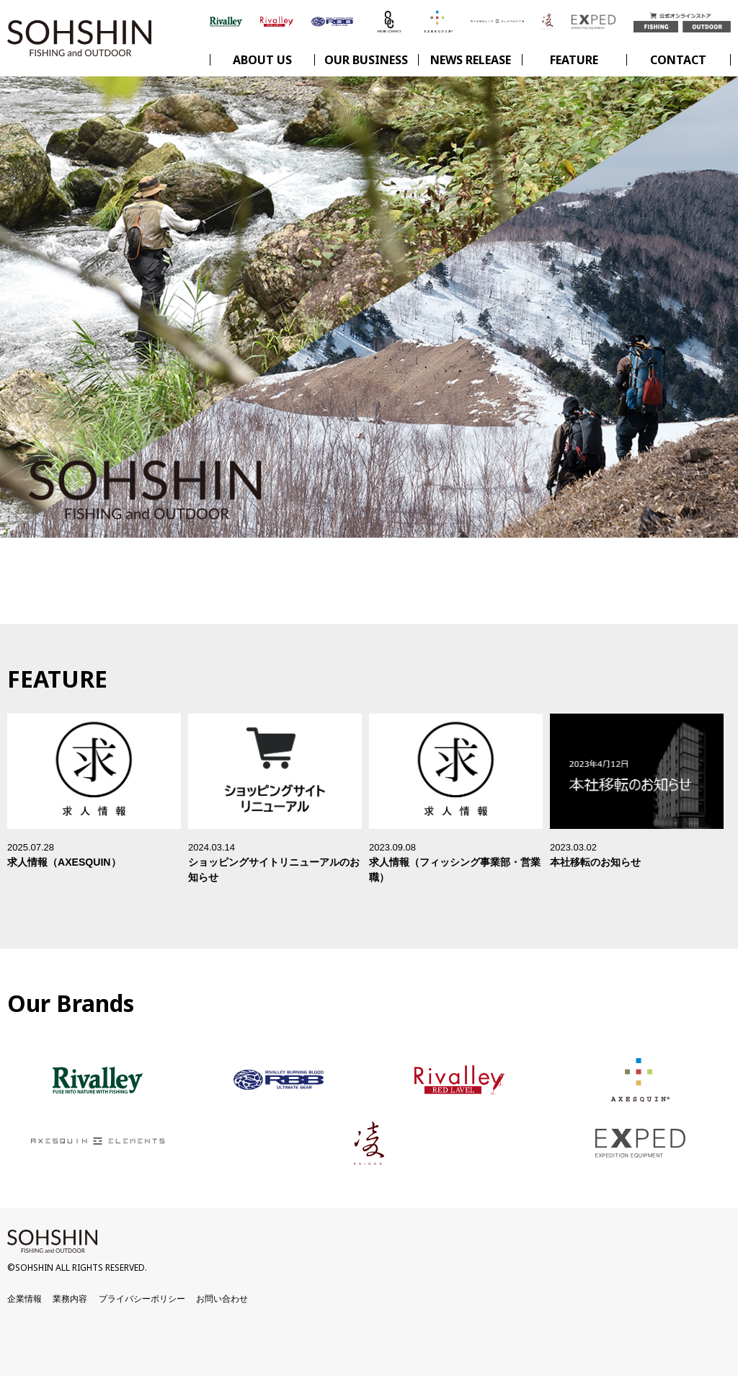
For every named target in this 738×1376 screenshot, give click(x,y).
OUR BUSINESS (366, 60)
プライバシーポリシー (142, 1299)
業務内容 (70, 1299)
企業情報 (24, 1299)
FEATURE (574, 60)
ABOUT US (262, 60)
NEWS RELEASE (470, 60)
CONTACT (678, 60)
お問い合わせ (222, 1299)
